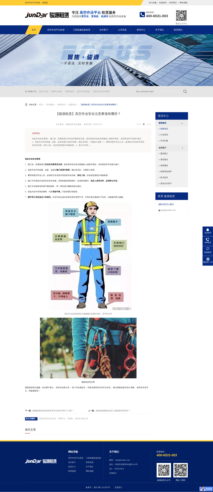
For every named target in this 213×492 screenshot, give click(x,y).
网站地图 (183, 3)
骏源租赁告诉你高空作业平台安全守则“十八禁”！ (53, 411)
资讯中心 (141, 30)
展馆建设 (164, 165)
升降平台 (61, 419)
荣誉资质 (89, 462)
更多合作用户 (166, 183)
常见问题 (164, 141)
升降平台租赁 (56, 91)
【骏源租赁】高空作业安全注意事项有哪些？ (99, 105)
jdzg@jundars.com (168, 210)
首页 (34, 30)
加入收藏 (152, 3)
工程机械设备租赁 (81, 30)
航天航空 (164, 177)
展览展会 (164, 160)
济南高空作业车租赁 (101, 91)
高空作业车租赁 (83, 91)
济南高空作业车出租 (47, 419)
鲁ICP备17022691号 (102, 487)
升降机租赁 (69, 91)
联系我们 (173, 3)
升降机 (70, 419)
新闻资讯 (61, 105)
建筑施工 (164, 154)
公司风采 (122, 30)
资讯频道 (50, 105)
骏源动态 (72, 105)
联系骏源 (72, 471)
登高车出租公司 (81, 419)
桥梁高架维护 (166, 171)
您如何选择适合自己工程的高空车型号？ (113, 411)
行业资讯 (164, 135)
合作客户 (103, 30)
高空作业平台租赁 (56, 30)
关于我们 (159, 30)
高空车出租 (43, 91)
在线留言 (163, 3)
